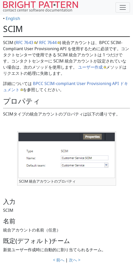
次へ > (74, 260)
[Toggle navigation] (123, 7)
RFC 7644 (47, 42)
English (13, 18)
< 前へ (58, 260)
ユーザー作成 (90, 67)
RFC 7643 (24, 42)
